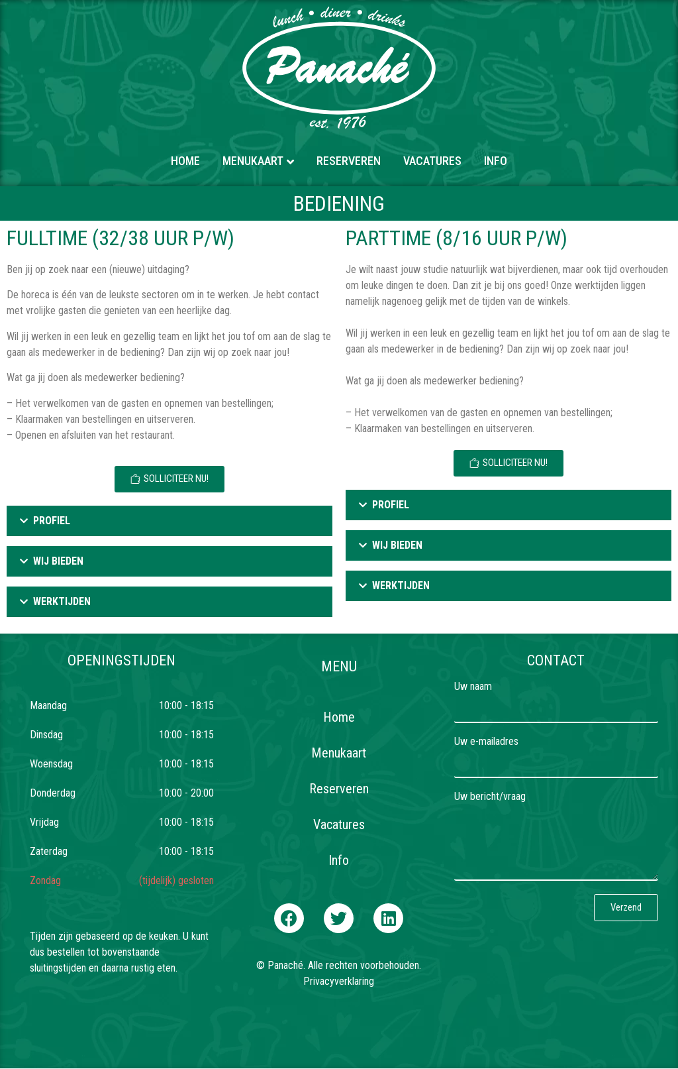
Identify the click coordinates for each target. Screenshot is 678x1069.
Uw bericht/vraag (490, 797)
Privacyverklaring (338, 981)
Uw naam (473, 687)
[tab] (169, 521)
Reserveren (348, 161)
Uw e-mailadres (486, 742)
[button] (289, 918)
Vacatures (432, 161)
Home (185, 161)
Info (495, 161)
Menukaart (252, 161)
